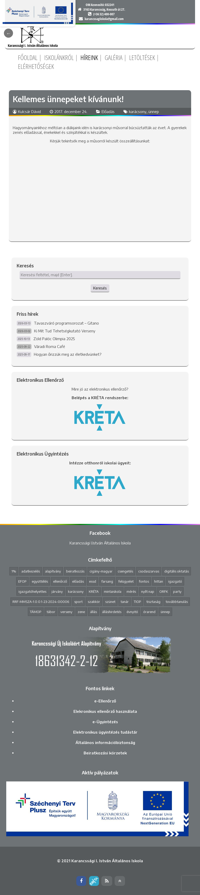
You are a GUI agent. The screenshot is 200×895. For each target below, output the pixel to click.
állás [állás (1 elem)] (93, 612)
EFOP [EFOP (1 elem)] (22, 581)
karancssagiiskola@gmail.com (104, 18)
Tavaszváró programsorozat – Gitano (66, 323)
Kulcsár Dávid (29, 111)
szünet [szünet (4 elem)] (110, 602)
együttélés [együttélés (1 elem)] (40, 581)
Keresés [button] (100, 288)
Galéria (113, 57)
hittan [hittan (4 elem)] (158, 581)
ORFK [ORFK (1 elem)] (163, 591)
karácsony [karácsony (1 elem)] (76, 591)
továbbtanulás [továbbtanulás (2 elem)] (177, 602)
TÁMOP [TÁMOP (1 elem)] (35, 612)
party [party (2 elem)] (177, 591)
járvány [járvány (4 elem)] (57, 591)
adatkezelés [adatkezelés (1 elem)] (30, 571)
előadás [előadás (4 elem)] (78, 581)
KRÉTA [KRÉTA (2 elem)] (94, 591)
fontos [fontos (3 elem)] (144, 581)
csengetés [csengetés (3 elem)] (125, 571)
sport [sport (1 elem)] (78, 602)
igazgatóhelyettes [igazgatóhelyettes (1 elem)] (32, 591)
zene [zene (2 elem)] (81, 612)
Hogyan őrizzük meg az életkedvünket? (68, 354)
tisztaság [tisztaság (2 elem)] (153, 602)
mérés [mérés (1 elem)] (131, 591)
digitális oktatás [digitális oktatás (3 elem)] (176, 571)
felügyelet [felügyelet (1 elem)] (126, 581)
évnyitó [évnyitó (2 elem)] (132, 612)
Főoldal (28, 57)
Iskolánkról (59, 57)
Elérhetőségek (36, 66)
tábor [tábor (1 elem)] (51, 612)
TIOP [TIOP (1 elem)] (137, 602)
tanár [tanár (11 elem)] (125, 602)
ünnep (153, 111)
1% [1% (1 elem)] (13, 571)
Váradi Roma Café (49, 346)
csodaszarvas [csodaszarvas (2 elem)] (148, 571)
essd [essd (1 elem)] (92, 581)
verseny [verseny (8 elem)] (66, 612)
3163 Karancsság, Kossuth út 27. (104, 9)
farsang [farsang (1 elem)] (107, 581)
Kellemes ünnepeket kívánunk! (68, 99)
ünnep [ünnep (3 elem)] (165, 612)
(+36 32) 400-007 (104, 14)
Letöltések (142, 57)
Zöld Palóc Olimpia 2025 (54, 338)
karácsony (137, 111)
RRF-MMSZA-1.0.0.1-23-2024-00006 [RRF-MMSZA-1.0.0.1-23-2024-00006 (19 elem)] (40, 602)
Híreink (89, 57)
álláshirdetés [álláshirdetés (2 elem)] (111, 612)
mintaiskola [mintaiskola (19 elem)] (112, 591)
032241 (109, 4)
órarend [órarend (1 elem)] (149, 612)
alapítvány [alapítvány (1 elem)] (53, 571)
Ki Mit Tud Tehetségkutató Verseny (64, 330)
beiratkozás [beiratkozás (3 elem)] (75, 571)
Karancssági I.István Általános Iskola (100, 543)
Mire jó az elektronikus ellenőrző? (100, 389)
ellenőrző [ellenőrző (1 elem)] (60, 581)
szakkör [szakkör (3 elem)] (94, 602)
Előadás (108, 111)
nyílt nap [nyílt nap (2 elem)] (147, 591)
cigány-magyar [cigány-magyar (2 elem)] (101, 571)
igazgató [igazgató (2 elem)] (175, 581)
